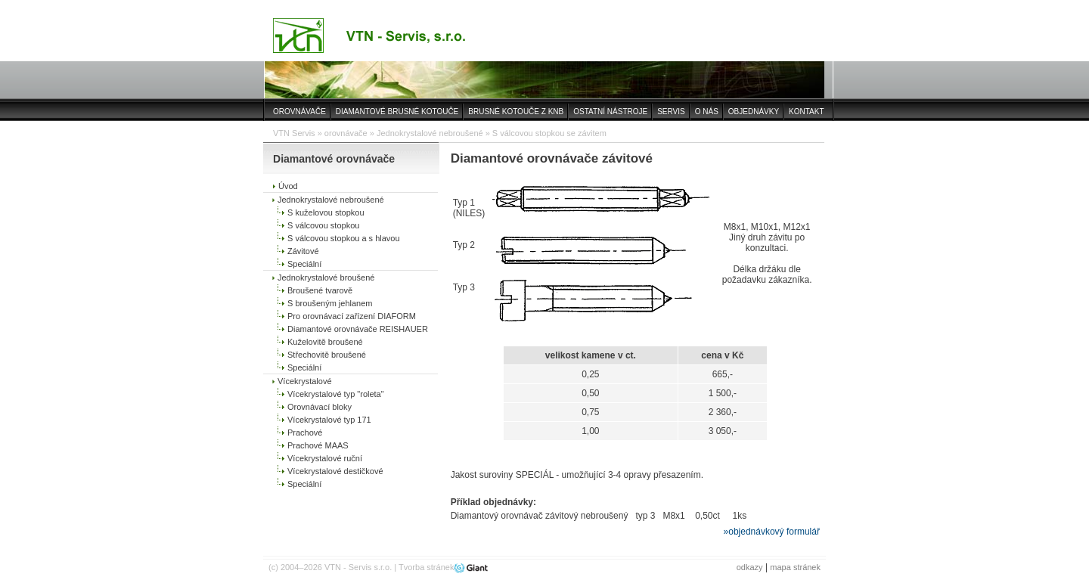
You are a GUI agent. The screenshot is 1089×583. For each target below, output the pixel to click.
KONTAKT (806, 111)
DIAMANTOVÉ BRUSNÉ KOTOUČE (397, 111)
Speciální (304, 263)
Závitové (303, 251)
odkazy (750, 567)
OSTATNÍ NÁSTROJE (610, 111)
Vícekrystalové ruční (324, 458)
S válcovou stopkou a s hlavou (343, 238)
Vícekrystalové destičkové (335, 471)
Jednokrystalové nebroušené (430, 133)
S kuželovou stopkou (326, 212)
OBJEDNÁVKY (753, 111)
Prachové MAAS (318, 445)
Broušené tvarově (319, 290)
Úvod (288, 186)
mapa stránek (795, 567)
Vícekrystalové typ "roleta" (335, 393)
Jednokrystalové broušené (326, 277)
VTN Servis (294, 133)
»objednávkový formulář (772, 531)
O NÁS (706, 111)
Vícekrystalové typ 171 (329, 419)
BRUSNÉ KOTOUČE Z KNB (515, 111)
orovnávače (346, 133)
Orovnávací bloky (319, 406)
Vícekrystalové (305, 381)
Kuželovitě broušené (325, 341)
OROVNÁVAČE (299, 111)
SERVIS (671, 111)
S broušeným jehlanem (330, 303)
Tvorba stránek (426, 567)
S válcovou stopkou (323, 225)
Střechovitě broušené (326, 354)
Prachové (304, 432)
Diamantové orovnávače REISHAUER (357, 328)
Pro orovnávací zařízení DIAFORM (351, 316)
